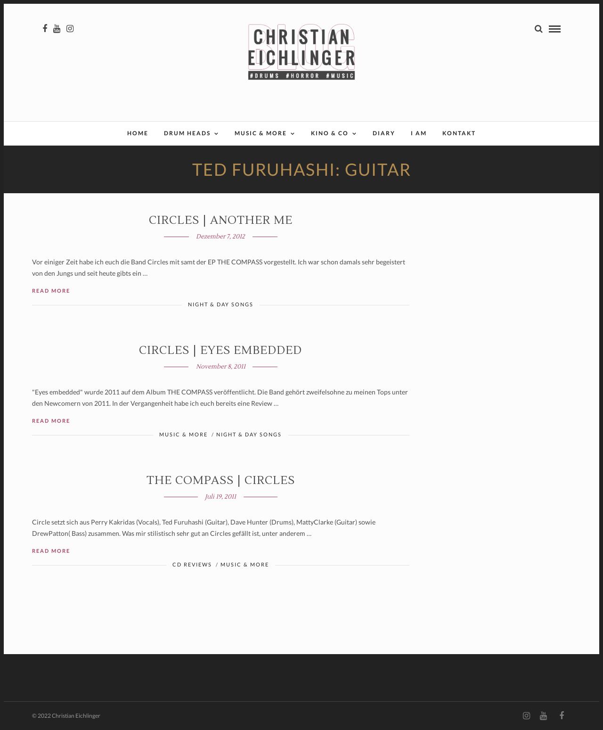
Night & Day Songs (220, 304)
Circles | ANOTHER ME (221, 220)
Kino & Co (330, 133)
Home (137, 133)
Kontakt (459, 133)
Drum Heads (187, 133)
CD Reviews (192, 564)
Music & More (261, 133)
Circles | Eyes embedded (220, 350)
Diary (384, 133)
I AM (419, 133)
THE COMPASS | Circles (221, 480)
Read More (51, 290)
